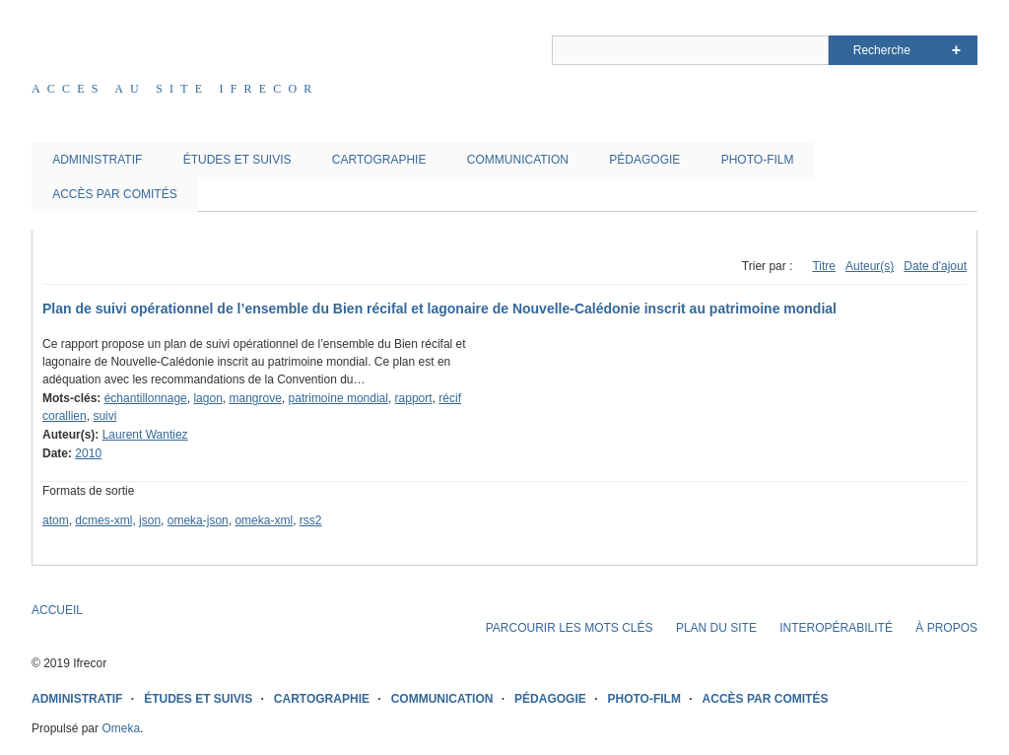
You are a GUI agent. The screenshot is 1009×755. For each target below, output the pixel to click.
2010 (88, 453)
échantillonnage (145, 398)
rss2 (311, 520)
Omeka (120, 728)
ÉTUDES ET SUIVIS (237, 160)
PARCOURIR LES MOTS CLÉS (569, 628)
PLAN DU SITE (716, 628)
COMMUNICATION (518, 160)
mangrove (255, 398)
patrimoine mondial (338, 398)
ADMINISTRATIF (97, 160)
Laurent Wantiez (145, 435)
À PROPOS (946, 628)
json (150, 520)
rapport (414, 398)
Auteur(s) (869, 266)
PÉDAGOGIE (644, 160)
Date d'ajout (935, 266)
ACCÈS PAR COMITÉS (114, 194)
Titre (824, 266)
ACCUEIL (57, 610)
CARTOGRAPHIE (379, 160)
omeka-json (198, 520)
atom (55, 520)
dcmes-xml (103, 520)
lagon (207, 398)
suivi (104, 416)
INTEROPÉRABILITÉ (836, 628)
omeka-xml (264, 520)
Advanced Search (956, 50)
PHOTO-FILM (757, 160)
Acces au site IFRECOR (175, 89)
